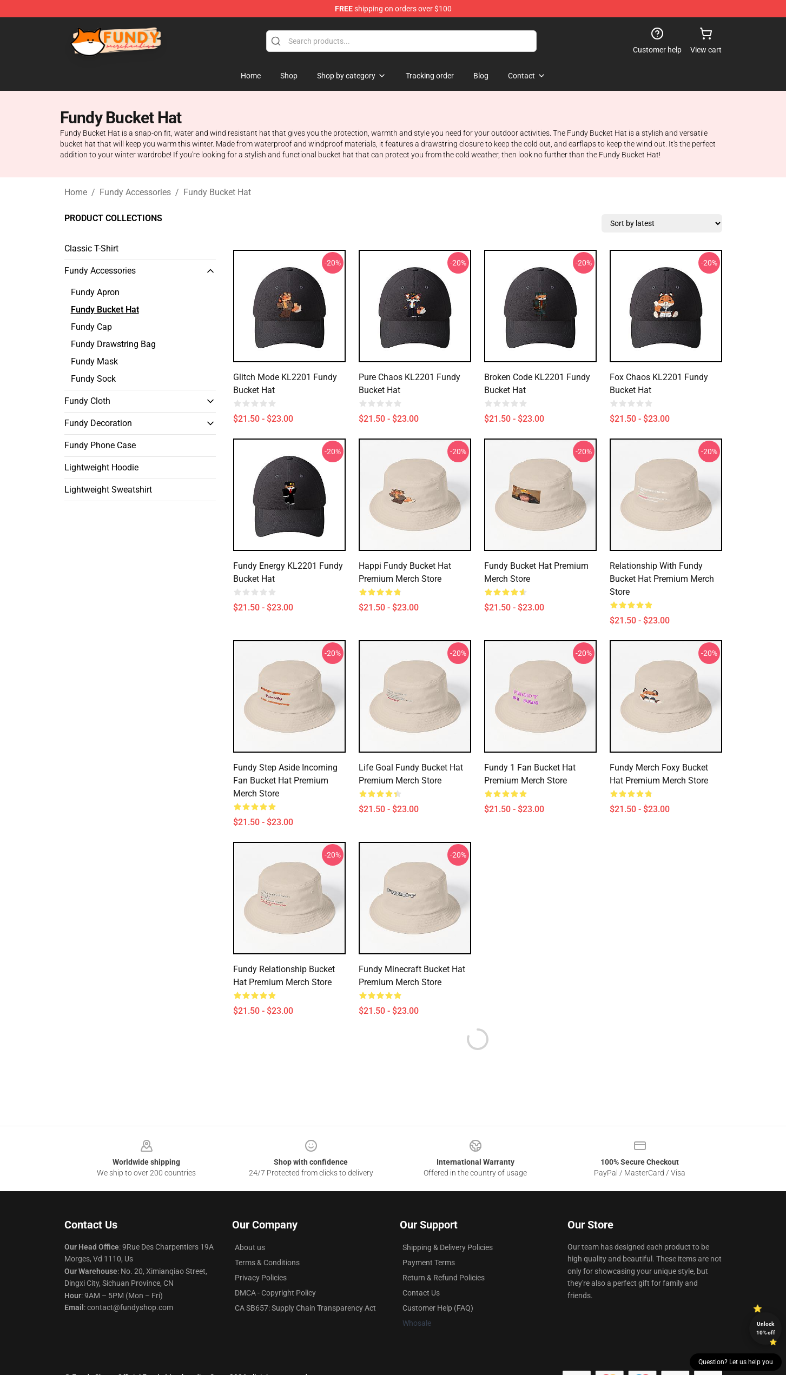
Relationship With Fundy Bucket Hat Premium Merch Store (662, 579)
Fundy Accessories (135, 192)
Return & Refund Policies (443, 1277)
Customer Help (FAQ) (437, 1308)
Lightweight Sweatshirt (108, 489)
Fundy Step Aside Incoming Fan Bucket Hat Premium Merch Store (285, 780)
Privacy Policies (261, 1277)
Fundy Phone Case (100, 445)
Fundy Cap (91, 327)
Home (75, 192)
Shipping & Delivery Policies (447, 1247)
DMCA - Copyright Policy (275, 1292)
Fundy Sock (93, 379)
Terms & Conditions (267, 1262)
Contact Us (421, 1292)
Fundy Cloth (87, 401)
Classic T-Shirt (91, 248)
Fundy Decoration (98, 423)
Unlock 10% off (765, 1328)
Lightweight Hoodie (101, 467)
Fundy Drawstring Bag (113, 344)
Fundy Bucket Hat (217, 192)
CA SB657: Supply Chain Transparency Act (305, 1308)
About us (250, 1247)
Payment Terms (428, 1262)
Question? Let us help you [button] (735, 1362)
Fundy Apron (95, 292)
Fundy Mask (94, 361)
